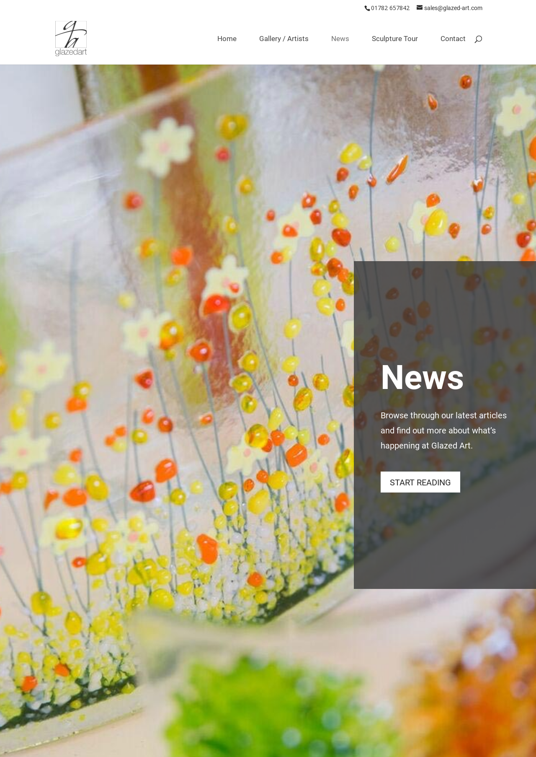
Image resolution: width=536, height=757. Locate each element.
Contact (453, 39)
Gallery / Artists (284, 39)
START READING (420, 482)
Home (227, 39)
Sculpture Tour (395, 39)
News (340, 39)
